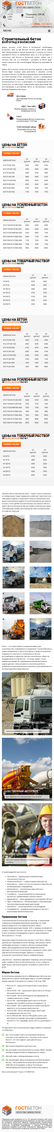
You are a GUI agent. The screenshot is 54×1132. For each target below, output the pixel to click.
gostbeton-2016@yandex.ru (42, 26)
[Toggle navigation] (49, 31)
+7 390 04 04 (41, 24)
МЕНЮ (7, 30)
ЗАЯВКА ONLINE (11, 153)
